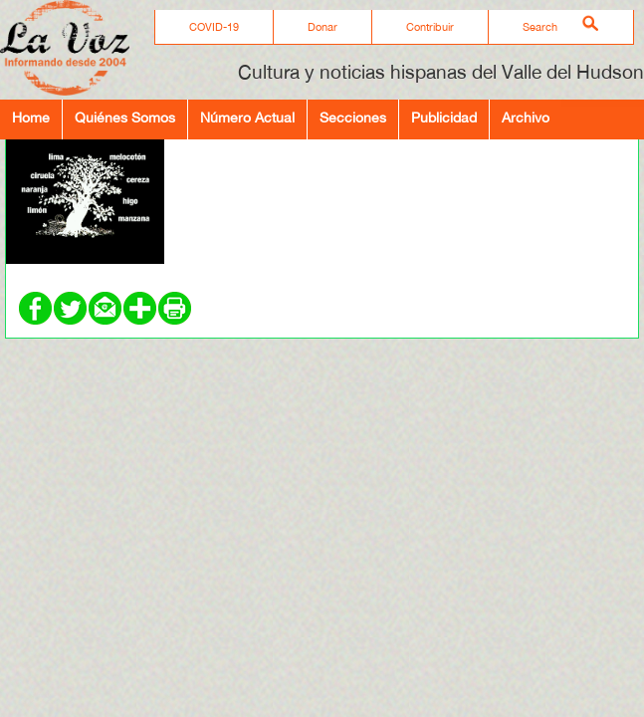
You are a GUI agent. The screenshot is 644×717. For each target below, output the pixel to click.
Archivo (525, 117)
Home (31, 117)
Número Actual (247, 117)
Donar (322, 27)
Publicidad (444, 117)
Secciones (353, 117)
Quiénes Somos (125, 117)
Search (540, 27)
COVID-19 (214, 27)
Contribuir (430, 27)
